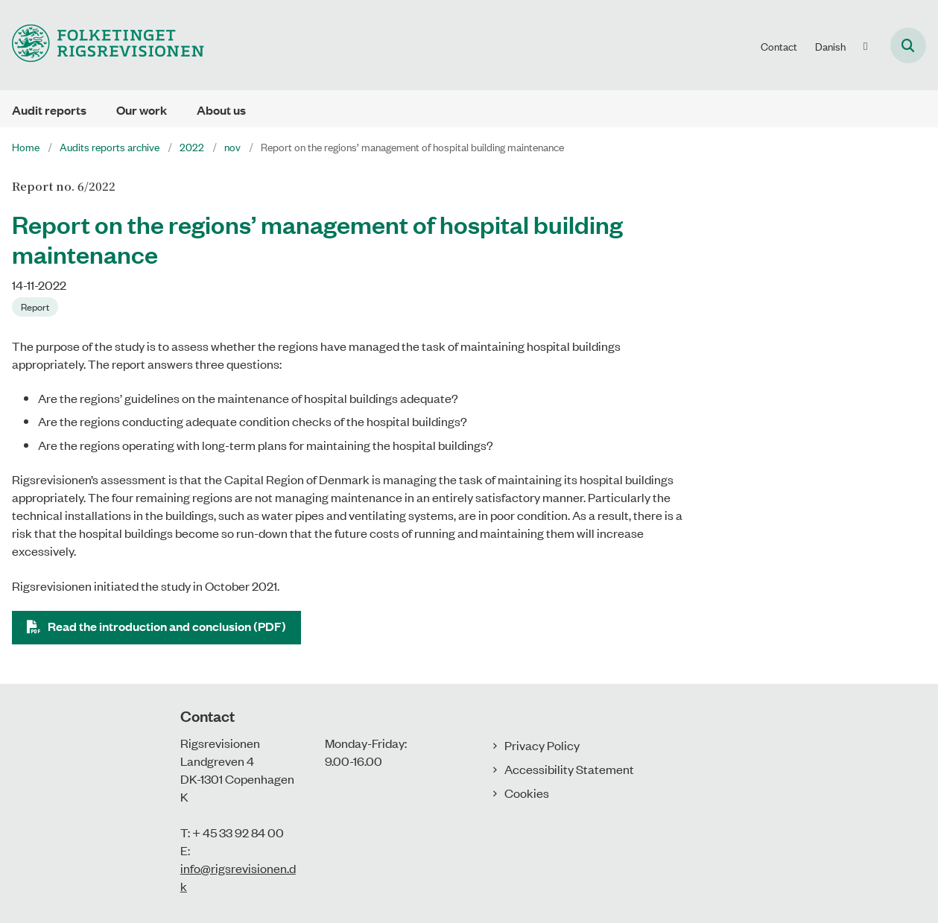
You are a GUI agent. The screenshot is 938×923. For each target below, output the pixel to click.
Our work (141, 109)
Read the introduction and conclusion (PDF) (167, 626)
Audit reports (49, 109)
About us (221, 109)
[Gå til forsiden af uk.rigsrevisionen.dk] (102, 45)
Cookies (526, 792)
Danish (830, 46)
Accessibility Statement (569, 769)
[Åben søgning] (908, 45)
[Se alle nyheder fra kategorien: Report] (36, 305)
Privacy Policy (542, 745)
